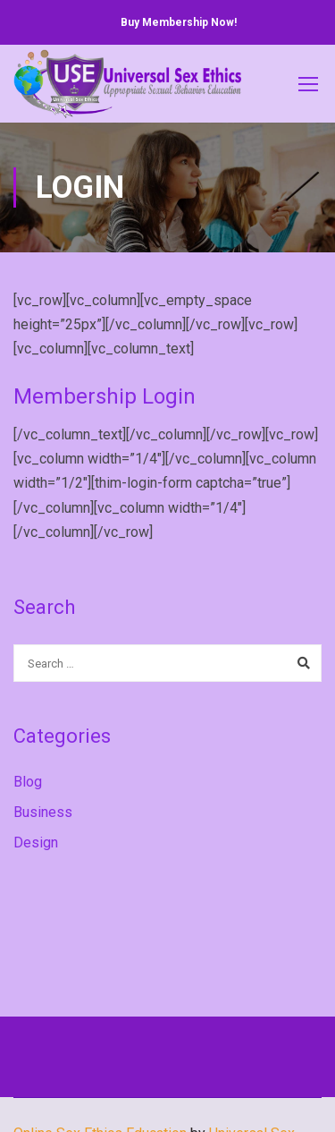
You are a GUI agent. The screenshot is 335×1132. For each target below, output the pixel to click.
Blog (27, 781)
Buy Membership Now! (179, 22)
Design (35, 842)
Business (42, 812)
